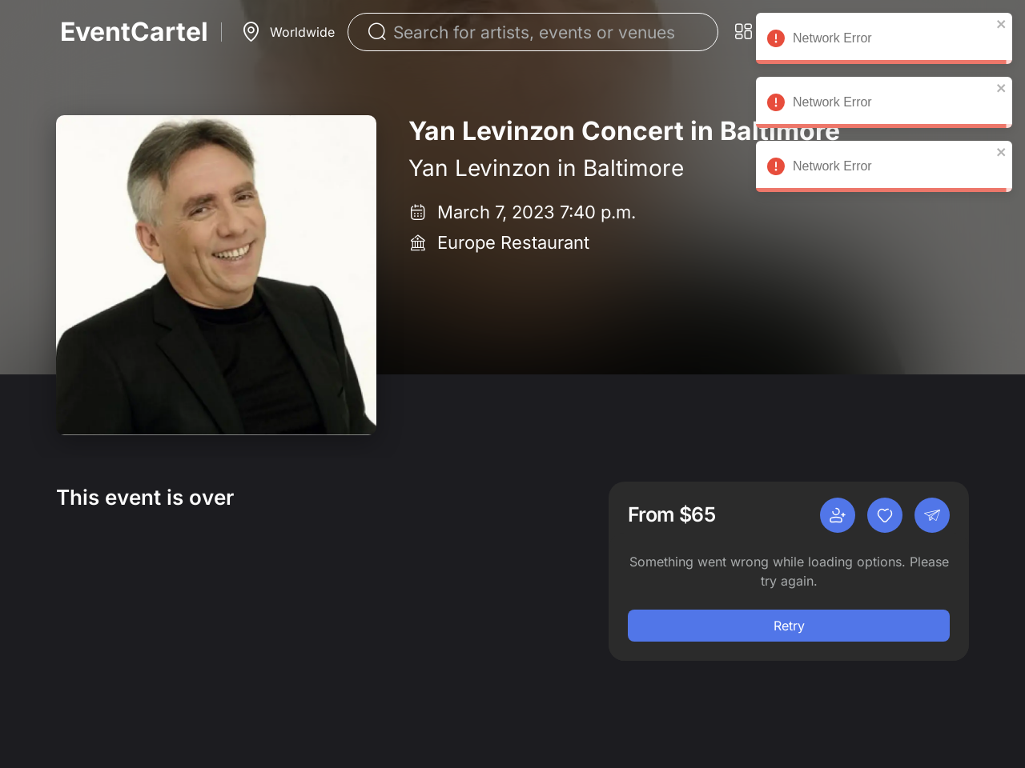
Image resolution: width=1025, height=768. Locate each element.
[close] (1001, 24)
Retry (789, 626)
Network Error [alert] (884, 41)
